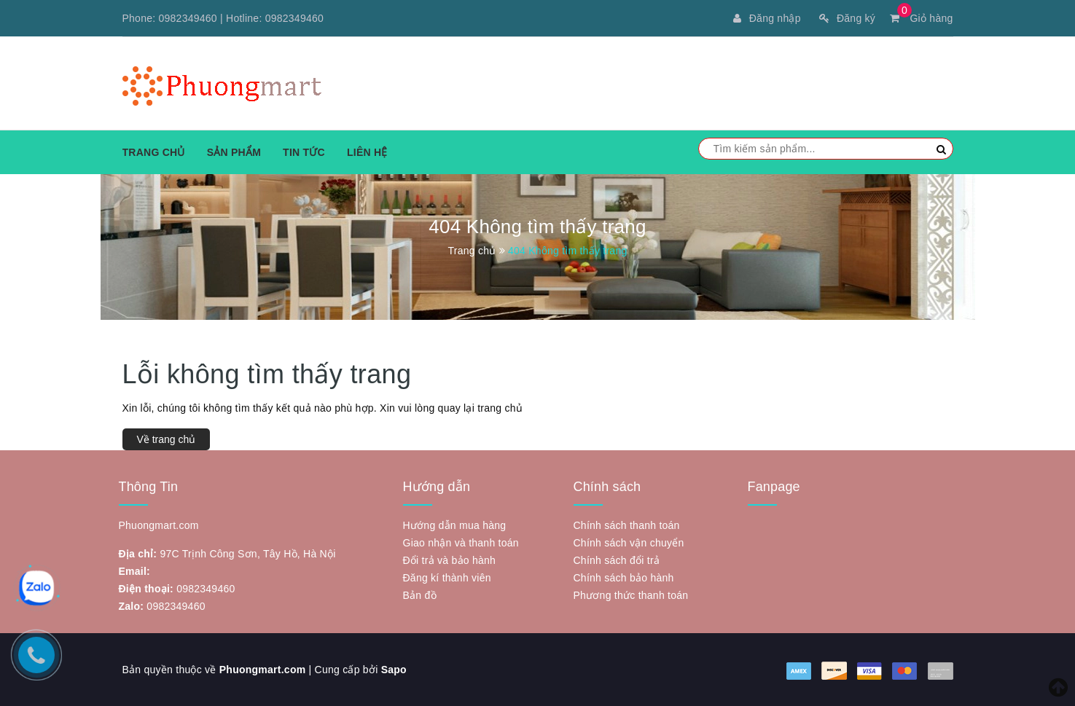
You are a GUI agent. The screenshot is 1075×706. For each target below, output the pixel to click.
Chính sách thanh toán (627, 525)
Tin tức (304, 152)
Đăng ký (847, 18)
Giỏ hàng (921, 18)
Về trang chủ (166, 439)
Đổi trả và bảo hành (449, 560)
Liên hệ (367, 152)
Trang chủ (153, 152)
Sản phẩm (234, 152)
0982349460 (188, 18)
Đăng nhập (766, 18)
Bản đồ (420, 595)
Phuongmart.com (262, 669)
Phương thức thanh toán (631, 595)
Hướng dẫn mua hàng (455, 525)
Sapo (394, 669)
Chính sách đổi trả (617, 560)
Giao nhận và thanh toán (461, 543)
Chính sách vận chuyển (629, 543)
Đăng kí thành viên (447, 578)
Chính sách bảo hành (624, 578)
